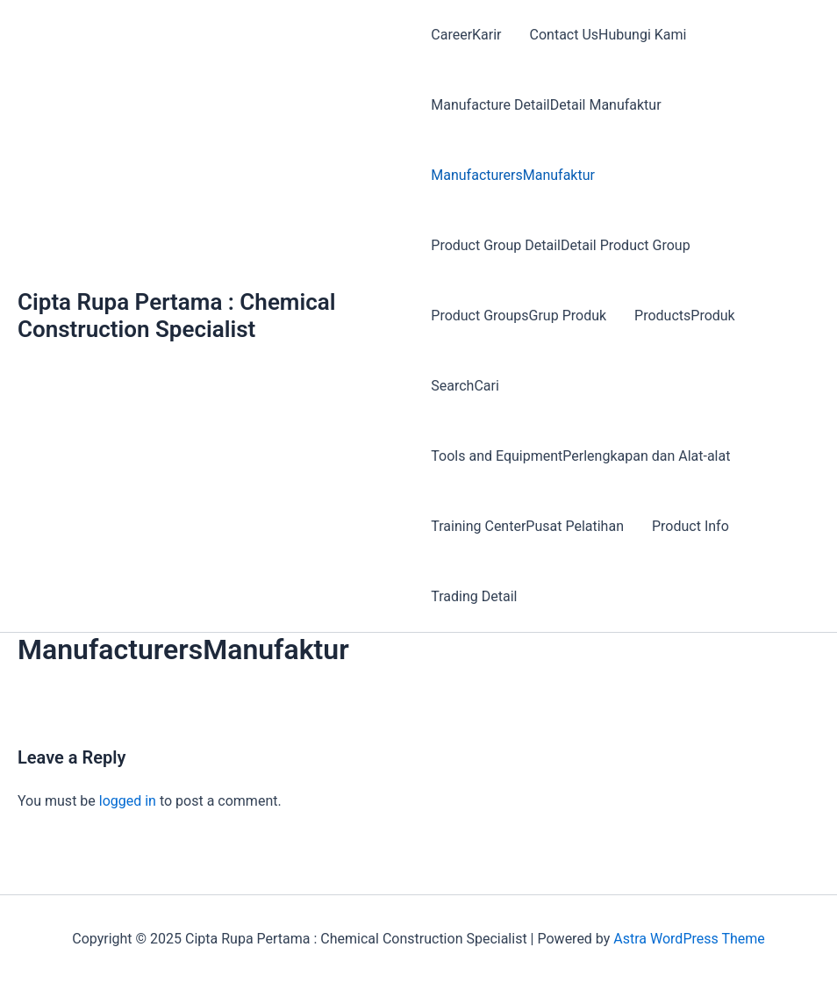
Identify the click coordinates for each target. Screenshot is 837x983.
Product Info (690, 526)
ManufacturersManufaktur (513, 175)
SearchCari (465, 385)
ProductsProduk (684, 315)
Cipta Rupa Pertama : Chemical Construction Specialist (177, 315)
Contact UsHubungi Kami (608, 34)
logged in (127, 801)
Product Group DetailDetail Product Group (560, 245)
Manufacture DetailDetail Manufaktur (546, 105)
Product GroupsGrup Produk (518, 315)
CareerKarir (466, 34)
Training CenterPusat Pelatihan (527, 526)
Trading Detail (474, 596)
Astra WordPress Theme (688, 938)
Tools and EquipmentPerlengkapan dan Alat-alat (580, 456)
